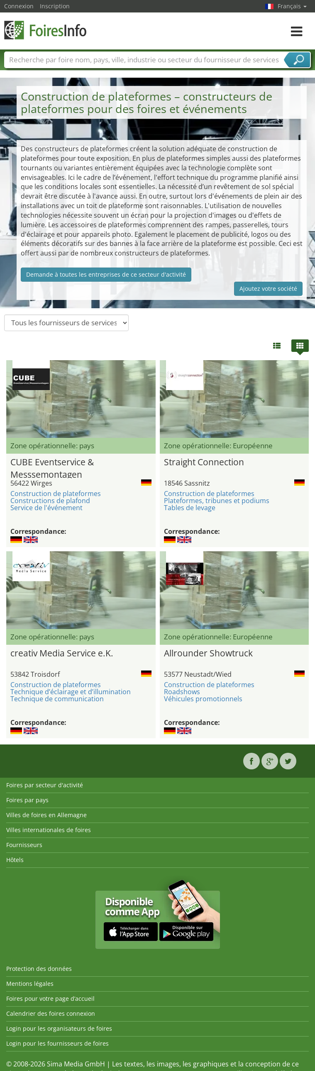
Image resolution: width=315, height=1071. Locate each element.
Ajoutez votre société (268, 288)
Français (292, 6)
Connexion (19, 6)
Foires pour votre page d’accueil (50, 998)
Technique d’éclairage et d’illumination (70, 691)
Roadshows (182, 691)
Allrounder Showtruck (208, 653)
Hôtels (15, 860)
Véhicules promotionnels (203, 698)
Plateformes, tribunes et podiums (216, 500)
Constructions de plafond (50, 500)
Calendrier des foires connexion (50, 1013)
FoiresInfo (45, 30)
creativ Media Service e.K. (61, 653)
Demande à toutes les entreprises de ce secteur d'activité (106, 274)
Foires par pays (27, 800)
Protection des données (39, 969)
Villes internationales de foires (48, 830)
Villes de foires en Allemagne (46, 815)
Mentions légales (30, 983)
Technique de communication (57, 698)
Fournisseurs (24, 845)
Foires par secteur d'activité (44, 785)
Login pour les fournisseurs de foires (57, 1043)
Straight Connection (204, 462)
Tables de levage (189, 507)
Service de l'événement (46, 507)
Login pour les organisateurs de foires (59, 1028)
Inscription (55, 6)
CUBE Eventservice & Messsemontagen (52, 467)
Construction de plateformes (55, 493)
